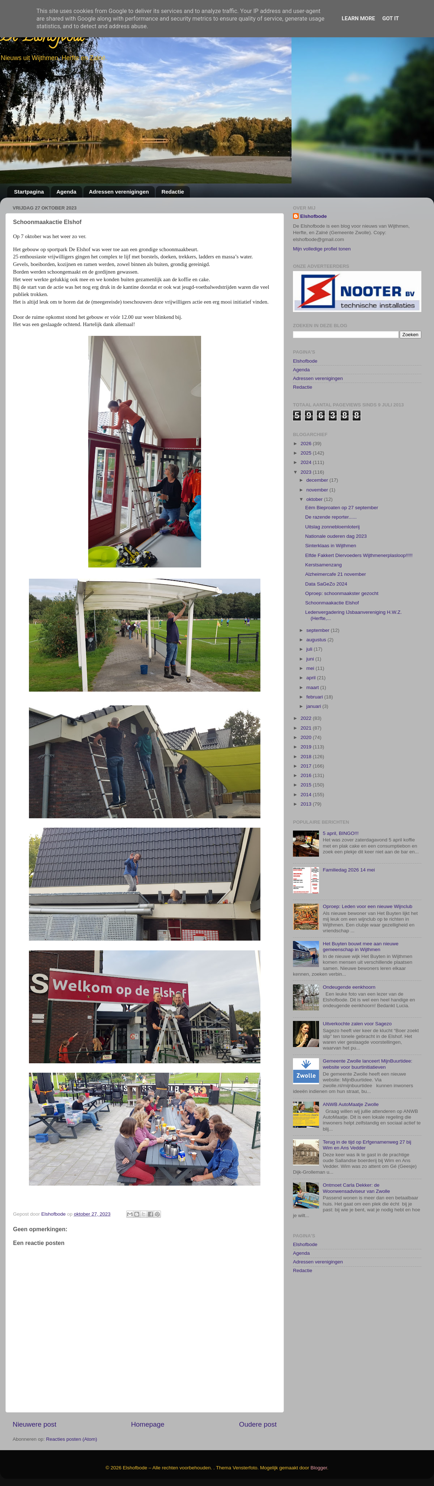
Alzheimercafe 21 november (335, 608)
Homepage (147, 1424)
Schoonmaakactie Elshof (332, 636)
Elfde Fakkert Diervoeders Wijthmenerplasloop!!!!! (359, 589)
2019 (307, 781)
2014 (307, 828)
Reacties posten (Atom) (71, 1439)
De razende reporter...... (331, 551)
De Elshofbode (42, 38)
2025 (307, 487)
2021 (307, 762)
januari (314, 740)
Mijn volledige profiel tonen (322, 249)
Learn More (358, 18)
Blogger (319, 1467)
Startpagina (29, 192)
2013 (307, 838)
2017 (307, 800)
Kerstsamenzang (323, 598)
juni (310, 693)
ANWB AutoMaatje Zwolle (351, 1138)
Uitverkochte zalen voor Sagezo (357, 1057)
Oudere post (258, 1424)
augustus (317, 673)
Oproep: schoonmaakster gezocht (342, 627)
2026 (307, 477)
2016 (307, 809)
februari (315, 731)
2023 (307, 506)
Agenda (66, 192)
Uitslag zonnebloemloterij (332, 560)
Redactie (172, 192)
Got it (390, 18)
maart (313, 721)
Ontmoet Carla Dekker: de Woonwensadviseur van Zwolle (356, 1222)
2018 (307, 790)
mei (311, 702)
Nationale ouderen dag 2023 (336, 570)
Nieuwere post (34, 1424)
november (317, 524)
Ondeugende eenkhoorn (349, 1021)
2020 (307, 771)
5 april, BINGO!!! (340, 867)
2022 (307, 752)
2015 (307, 819)
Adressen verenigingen (119, 192)
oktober (315, 533)
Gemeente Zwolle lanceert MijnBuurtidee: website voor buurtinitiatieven (367, 1098)
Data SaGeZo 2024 (326, 618)
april (311, 712)
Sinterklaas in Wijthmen (330, 580)
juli (310, 683)
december (317, 514)
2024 (307, 496)
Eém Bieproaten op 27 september (341, 541)
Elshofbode (313, 216)
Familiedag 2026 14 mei (349, 904)
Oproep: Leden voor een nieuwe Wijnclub (367, 940)
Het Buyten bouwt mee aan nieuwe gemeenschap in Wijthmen (360, 981)
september (318, 664)
